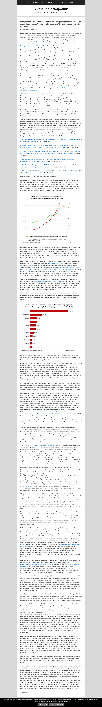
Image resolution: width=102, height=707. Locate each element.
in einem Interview (30, 486)
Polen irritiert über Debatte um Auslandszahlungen (49, 281)
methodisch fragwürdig (53, 78)
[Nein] (100, 702)
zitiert (48, 371)
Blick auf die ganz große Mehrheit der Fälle (45, 445)
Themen (57, 2)
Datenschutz (60, 704)
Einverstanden (43, 704)
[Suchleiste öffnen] (77, 2)
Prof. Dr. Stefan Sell (67, 2)
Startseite (26, 2)
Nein (52, 704)
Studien (50, 2)
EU (23, 692)
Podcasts (35, 2)
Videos (42, 2)
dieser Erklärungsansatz (55, 263)
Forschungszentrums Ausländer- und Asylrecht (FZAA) (36, 564)
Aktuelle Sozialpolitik (51, 9)
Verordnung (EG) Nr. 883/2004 (47, 576)
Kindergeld (27, 692)
